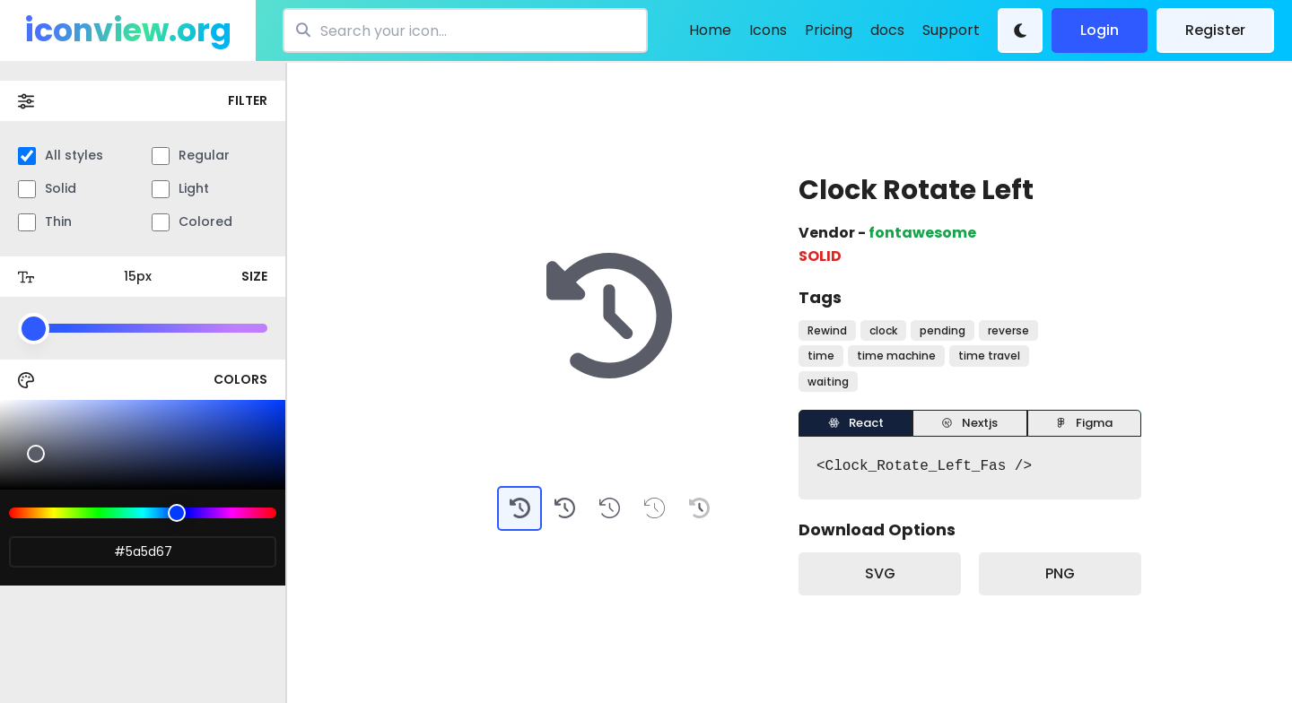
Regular (191, 155)
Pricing (828, 30)
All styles (60, 155)
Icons (768, 30)
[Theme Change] (1020, 30)
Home (710, 30)
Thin (45, 222)
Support (951, 30)
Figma (1084, 422)
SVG (880, 573)
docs (887, 30)
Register (1215, 30)
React (856, 422)
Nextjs (969, 422)
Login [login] (1099, 30)
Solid (47, 188)
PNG (1060, 573)
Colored (192, 222)
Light (180, 188)
